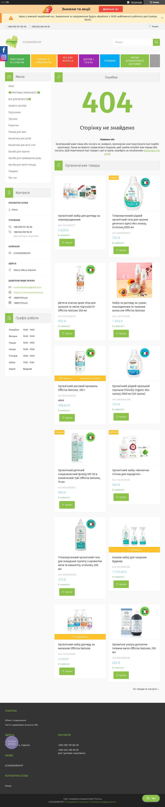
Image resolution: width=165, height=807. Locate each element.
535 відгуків (136, 2)
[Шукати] (156, 42)
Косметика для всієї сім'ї (22, 145)
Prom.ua (98, 799)
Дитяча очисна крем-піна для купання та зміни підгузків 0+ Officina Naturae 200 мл (77, 306)
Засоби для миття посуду (22, 164)
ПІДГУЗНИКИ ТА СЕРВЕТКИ (17, 61)
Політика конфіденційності (103, 802)
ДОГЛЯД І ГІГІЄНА (89, 61)
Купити (68, 242)
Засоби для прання (19, 151)
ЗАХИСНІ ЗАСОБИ (17, 105)
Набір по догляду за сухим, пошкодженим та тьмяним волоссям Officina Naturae (129, 306)
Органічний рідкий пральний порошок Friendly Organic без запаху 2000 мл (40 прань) (131, 389)
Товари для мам (17, 132)
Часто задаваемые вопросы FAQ (21, 725)
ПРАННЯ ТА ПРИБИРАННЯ (43, 61)
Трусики (12, 118)
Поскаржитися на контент (77, 802)
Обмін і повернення (15, 720)
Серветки (13, 125)
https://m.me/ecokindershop (28, 292)
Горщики (13, 171)
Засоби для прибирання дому (24, 158)
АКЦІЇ (11, 86)
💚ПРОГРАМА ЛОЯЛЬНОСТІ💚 (24, 92)
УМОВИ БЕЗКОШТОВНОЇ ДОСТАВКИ (135, 60)
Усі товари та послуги (145, 689)
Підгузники (14, 112)
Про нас (12, 177)
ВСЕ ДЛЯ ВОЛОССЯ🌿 (67, 60)
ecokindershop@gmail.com (27, 287)
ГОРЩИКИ (110, 60)
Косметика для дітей (19, 138)
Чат (151, 798)
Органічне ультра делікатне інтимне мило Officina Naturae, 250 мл (134, 648)
